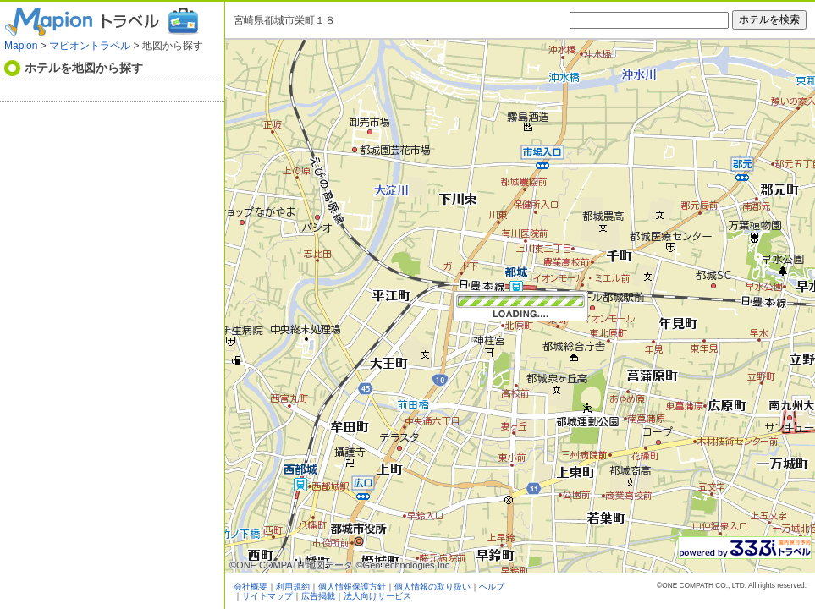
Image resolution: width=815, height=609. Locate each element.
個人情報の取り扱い (432, 586)
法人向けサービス (377, 596)
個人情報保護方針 (352, 586)
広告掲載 (318, 596)
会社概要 (250, 586)
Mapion (20, 46)
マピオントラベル (89, 46)
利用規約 (293, 586)
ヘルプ (491, 586)
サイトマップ (267, 596)
